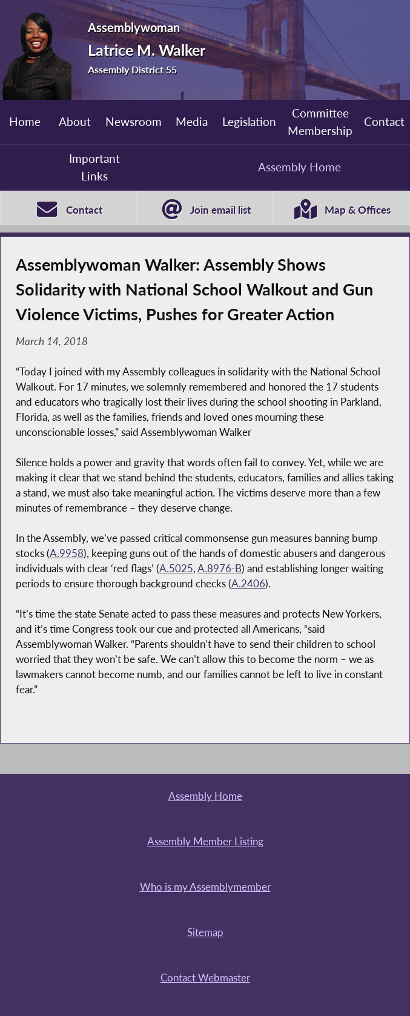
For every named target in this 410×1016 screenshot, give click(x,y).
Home (25, 121)
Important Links (94, 166)
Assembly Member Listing (205, 842)
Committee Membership (320, 121)
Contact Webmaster (205, 978)
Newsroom (133, 121)
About (75, 121)
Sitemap (205, 932)
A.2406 (248, 584)
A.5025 (176, 568)
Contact (384, 121)
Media (192, 121)
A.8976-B (219, 568)
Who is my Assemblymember (205, 887)
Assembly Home (299, 167)
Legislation (249, 121)
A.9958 (67, 553)
